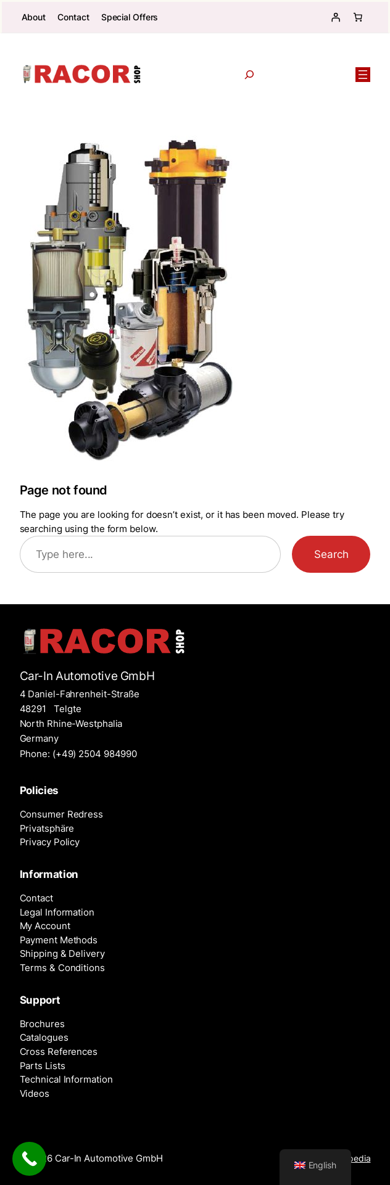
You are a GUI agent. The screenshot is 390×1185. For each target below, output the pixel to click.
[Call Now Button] (29, 1159)
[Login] (335, 17)
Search (331, 553)
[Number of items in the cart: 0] (357, 17)
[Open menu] (362, 74)
